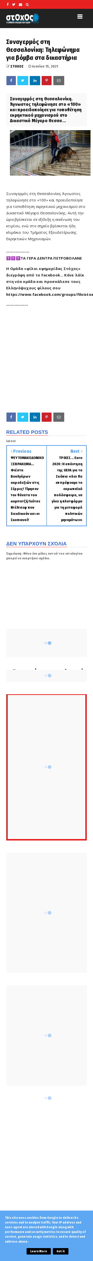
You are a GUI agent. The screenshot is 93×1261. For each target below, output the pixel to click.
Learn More (38, 1251)
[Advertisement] (46, 358)
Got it (61, 1251)
